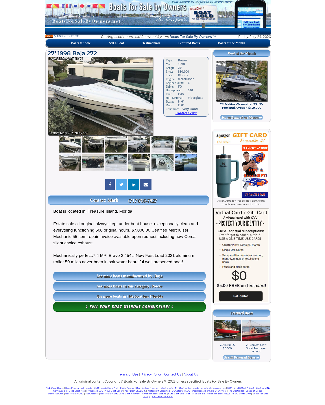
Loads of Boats (254, 390)
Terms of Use (128, 374)
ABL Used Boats (54, 388)
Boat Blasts (167, 388)
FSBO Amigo (127, 388)
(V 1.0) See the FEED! (62, 36)
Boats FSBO (92, 388)
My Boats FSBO (94, 390)
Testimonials (151, 43)
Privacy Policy (151, 374)
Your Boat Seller (114, 390)
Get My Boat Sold (195, 393)
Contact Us (172, 374)
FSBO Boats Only (241, 393)
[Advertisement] (128, 336)
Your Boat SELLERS (135, 390)
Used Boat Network (129, 393)
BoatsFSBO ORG (74, 393)
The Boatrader (236, 390)
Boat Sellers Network (147, 388)
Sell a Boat (116, 43)
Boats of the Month (231, 43)
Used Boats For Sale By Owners (209, 390)
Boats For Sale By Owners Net (209, 388)
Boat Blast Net (77, 390)
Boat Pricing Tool (74, 388)
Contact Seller (186, 113)
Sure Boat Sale (176, 393)
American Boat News (218, 393)
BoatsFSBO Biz (108, 393)
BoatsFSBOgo (55, 393)
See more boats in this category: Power (129, 286)
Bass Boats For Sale (162, 396)
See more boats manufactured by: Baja (129, 276)
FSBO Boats (92, 393)
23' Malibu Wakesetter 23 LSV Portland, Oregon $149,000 (241, 105)
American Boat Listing (154, 393)
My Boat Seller (183, 388)
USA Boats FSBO (181, 390)
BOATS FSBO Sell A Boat (240, 388)
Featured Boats (189, 43)
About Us (191, 374)
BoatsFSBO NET (109, 388)
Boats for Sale (81, 43)
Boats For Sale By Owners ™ (193, 37)
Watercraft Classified (159, 390)
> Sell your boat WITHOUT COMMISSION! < (129, 306)
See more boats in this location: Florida (129, 296)
